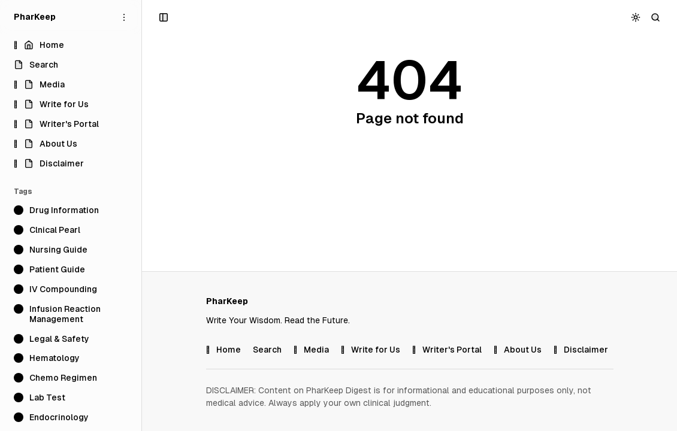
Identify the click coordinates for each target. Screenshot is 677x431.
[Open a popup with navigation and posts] (164, 17)
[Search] (655, 17)
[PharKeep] (35, 17)
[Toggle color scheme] (636, 17)
